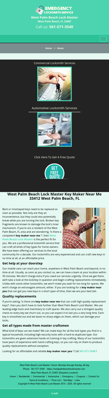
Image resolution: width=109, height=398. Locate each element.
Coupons (80, 376)
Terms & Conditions (38, 380)
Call (54, 393)
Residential (24, 376)
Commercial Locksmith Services (54, 63)
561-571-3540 (61, 26)
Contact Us (93, 376)
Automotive (53, 376)
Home (48, 48)
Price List (56, 380)
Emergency (67, 376)
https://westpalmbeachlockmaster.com (66, 369)
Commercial (39, 376)
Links (77, 380)
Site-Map (67, 380)
